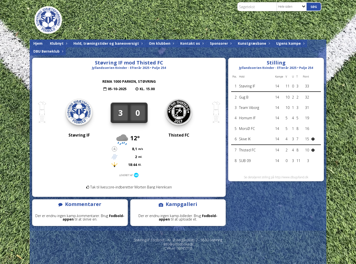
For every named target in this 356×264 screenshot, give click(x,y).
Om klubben (161, 43)
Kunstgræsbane (253, 43)
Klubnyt (58, 43)
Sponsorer (220, 43)
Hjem (38, 43)
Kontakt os (191, 43)
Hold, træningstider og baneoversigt (107, 43)
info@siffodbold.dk (178, 244)
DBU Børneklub (47, 51)
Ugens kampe (289, 43)
